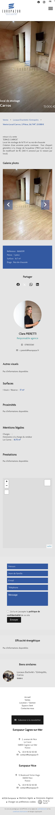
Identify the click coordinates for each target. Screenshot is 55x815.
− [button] (7, 486)
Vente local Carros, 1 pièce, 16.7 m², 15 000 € (23, 124)
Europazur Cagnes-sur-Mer (27, 729)
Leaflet (49, 546)
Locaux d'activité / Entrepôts (26, 120)
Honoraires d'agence (44, 798)
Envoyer (14, 620)
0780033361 (29, 344)
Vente (5, 120)
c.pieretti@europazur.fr (29, 350)
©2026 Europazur (9, 798)
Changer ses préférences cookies (22, 802)
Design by (43, 802)
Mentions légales (26, 798)
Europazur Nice (27, 765)
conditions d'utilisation (20, 811)
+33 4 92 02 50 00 (29, 752)
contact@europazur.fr (29, 754)
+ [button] (7, 482)
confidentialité (42, 809)
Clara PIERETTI (27, 334)
